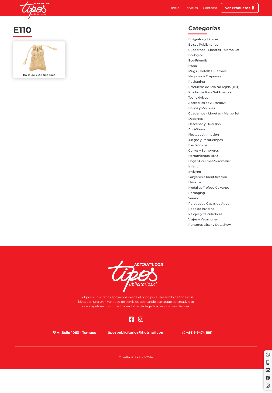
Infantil (193, 166)
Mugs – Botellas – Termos (207, 71)
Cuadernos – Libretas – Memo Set (214, 50)
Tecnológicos (198, 97)
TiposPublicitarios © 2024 (136, 357)
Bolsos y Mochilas (201, 108)
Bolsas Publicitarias (203, 44)
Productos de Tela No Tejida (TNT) (213, 87)
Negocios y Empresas (204, 76)
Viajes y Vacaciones (203, 219)
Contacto (210, 8)
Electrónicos (197, 145)
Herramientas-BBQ (203, 156)
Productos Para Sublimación (210, 92)
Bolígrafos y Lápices (203, 39)
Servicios (191, 8)
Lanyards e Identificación (207, 177)
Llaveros (194, 182)
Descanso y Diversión (204, 124)
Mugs (192, 66)
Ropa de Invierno (201, 209)
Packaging (196, 81)
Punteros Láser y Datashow (209, 224)
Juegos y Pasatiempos (205, 140)
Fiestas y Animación (203, 134)
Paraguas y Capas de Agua (209, 203)
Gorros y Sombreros (203, 150)
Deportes (195, 119)
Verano (193, 198)
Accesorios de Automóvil (207, 103)
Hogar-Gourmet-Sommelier (209, 161)
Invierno (194, 172)
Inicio (175, 8)
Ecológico (195, 55)
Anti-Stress (196, 129)
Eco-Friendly (198, 60)
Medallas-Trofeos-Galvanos (208, 187)
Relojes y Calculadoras (205, 214)
